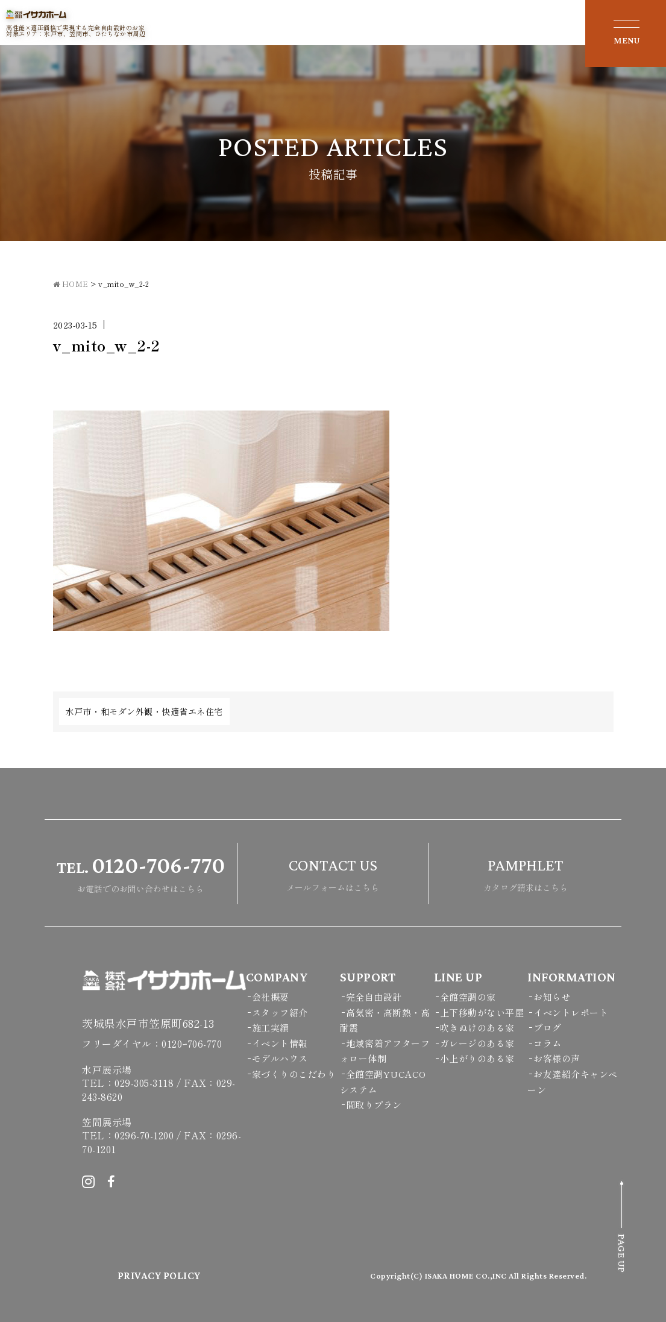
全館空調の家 (468, 996)
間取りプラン (374, 1104)
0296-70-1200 (144, 1135)
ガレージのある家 (477, 1043)
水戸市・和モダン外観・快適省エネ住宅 (144, 711)
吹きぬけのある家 (477, 1027)
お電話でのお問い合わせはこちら (141, 872)
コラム (547, 1043)
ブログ (547, 1027)
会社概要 (270, 996)
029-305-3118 (144, 1082)
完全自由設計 (374, 996)
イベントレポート (570, 1012)
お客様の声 (556, 1058)
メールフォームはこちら (332, 872)
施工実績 (270, 1027)
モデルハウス (280, 1058)
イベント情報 (280, 1043)
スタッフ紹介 (280, 1012)
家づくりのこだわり (294, 1074)
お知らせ (552, 996)
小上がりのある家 (477, 1058)
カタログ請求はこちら (525, 872)
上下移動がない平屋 (482, 1012)
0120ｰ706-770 (192, 1043)
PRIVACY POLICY (159, 1276)
